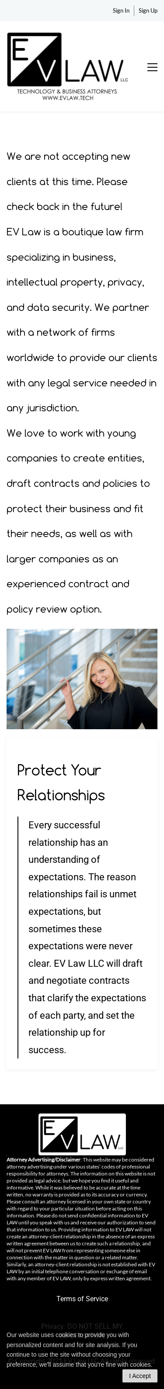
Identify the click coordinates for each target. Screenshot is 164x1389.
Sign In (121, 10)
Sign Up (148, 10)
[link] (82, 635)
